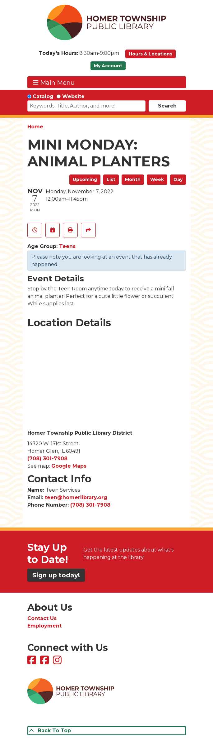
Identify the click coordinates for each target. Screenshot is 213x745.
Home (35, 127)
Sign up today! (56, 575)
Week (157, 179)
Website (73, 96)
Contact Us (42, 618)
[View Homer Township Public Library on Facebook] (32, 662)
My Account (108, 66)
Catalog (43, 96)
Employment (44, 626)
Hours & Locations (150, 54)
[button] (79, 55)
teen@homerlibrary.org (76, 497)
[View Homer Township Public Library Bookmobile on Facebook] (45, 662)
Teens (67, 246)
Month (133, 179)
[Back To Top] (106, 730)
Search (167, 106)
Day (178, 179)
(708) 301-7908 (47, 458)
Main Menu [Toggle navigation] (54, 82)
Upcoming (85, 179)
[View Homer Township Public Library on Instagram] (58, 662)
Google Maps (68, 466)
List (111, 179)
